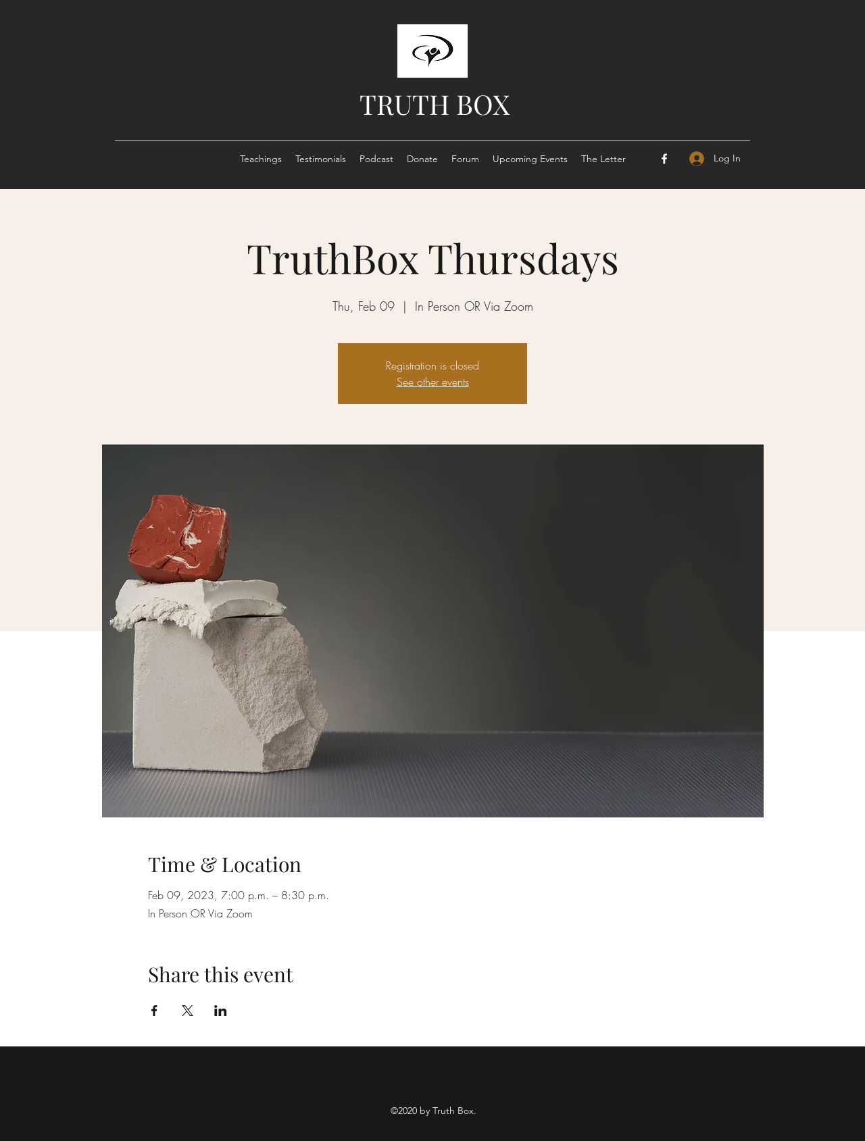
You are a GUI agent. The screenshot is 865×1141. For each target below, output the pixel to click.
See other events (433, 381)
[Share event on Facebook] (154, 1010)
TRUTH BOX (435, 104)
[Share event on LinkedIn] (220, 1010)
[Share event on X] (187, 1010)
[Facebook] (664, 159)
